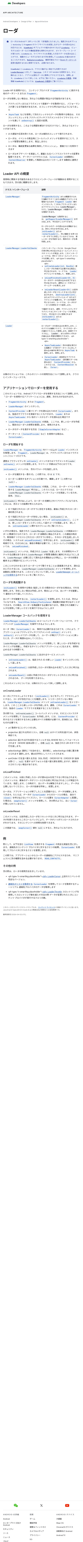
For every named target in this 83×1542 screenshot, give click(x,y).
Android (6, 1519)
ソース (5, 1533)
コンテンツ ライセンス (46, 907)
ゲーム (32, 1519)
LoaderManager (13, 196)
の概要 (64, 78)
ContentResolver (66, 364)
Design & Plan (26, 21)
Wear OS (60, 1523)
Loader (69, 202)
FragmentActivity (59, 90)
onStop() (55, 632)
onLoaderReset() (17, 675)
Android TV (60, 1535)
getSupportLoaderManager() (59, 219)
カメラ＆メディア (37, 1531)
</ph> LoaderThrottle (52, 892)
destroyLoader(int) (65, 294)
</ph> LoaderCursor (51, 876)
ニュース (6, 1537)
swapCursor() (20, 801)
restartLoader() (50, 234)
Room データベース (68, 60)
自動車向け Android (64, 1531)
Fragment (31, 93)
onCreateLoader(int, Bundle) (59, 266)
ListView (29, 844)
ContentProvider (62, 362)
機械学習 (33, 1523)
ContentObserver (17, 160)
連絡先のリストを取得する (20, 884)
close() (7, 798)
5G (31, 1539)
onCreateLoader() (60, 520)
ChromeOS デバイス (64, 1527)
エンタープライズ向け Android (12, 1524)
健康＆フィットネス (38, 1527)
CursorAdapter (62, 798)
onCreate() (32, 461)
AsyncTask (14, 114)
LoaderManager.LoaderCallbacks (21, 248)
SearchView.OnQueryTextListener (35, 602)
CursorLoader (56, 157)
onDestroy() (28, 120)
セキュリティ (8, 1529)
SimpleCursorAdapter (49, 429)
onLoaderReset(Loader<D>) (58, 289)
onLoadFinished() (33, 540)
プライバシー (35, 1535)
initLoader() (48, 231)
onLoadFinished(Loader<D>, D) (60, 278)
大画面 (59, 1519)
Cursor (54, 367)
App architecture (13, 12)
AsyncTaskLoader (53, 345)
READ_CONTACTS (52, 858)
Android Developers (10, 21)
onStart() (9, 635)
